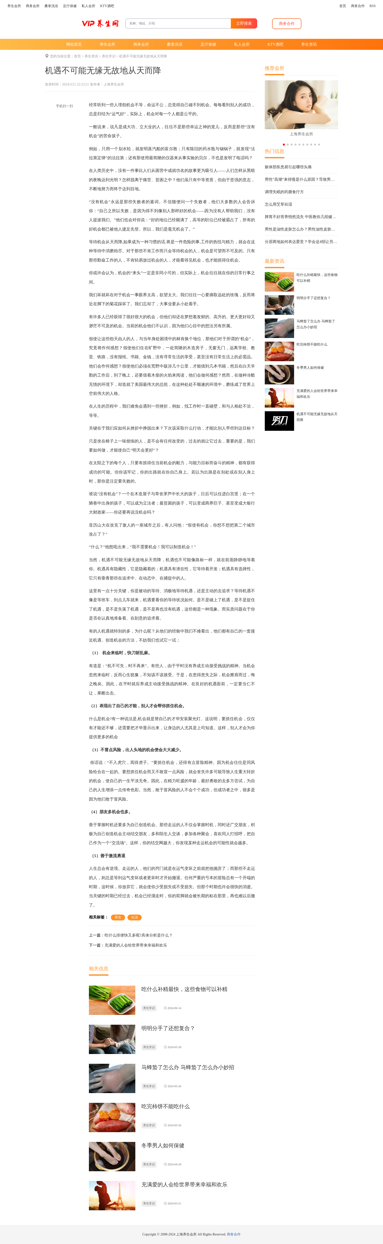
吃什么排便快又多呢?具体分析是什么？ (139, 935)
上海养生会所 (114, 84)
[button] (284, 145)
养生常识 (109, 56)
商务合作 (234, 1234)
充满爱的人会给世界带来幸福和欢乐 (136, 945)
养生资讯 (91, 56)
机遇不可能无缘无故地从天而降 (143, 56)
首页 (77, 56)
